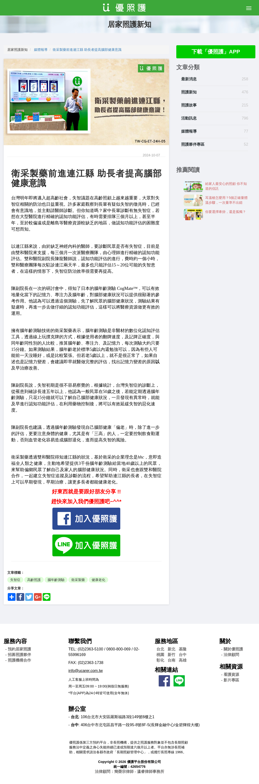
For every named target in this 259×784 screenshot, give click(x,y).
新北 (171, 649)
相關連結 (166, 669)
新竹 (171, 655)
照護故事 (189, 106)
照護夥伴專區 (192, 145)
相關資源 (231, 666)
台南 (171, 660)
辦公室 (77, 709)
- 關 (232, 649)
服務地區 (166, 641)
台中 (182, 655)
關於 (225, 641)
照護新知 (189, 93)
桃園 (160, 655)
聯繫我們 (80, 641)
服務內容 (15, 641)
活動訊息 (189, 119)
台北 (160, 649)
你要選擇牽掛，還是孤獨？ (225, 212)
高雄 (182, 660)
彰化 (160, 660)
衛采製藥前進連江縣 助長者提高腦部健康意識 (87, 50)
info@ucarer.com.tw (85, 671)
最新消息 (189, 80)
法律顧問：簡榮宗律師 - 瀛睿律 (129, 771)
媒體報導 (41, 50)
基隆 (182, 649)
